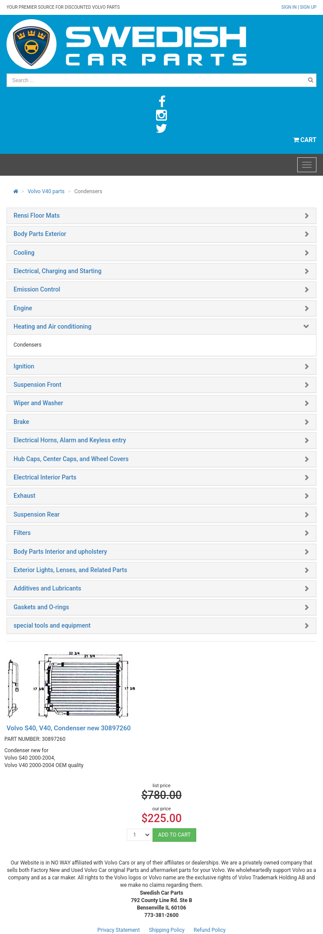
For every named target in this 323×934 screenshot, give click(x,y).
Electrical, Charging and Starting (57, 270)
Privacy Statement (118, 930)
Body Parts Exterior (40, 233)
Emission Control (37, 289)
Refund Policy (210, 930)
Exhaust (24, 495)
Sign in (289, 7)
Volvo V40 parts (46, 191)
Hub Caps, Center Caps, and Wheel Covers (71, 458)
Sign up (308, 7)
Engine (23, 308)
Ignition (24, 366)
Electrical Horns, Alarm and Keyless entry (70, 440)
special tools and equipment (52, 625)
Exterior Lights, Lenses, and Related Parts (70, 569)
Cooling (24, 252)
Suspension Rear (36, 514)
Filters (22, 532)
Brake (21, 421)
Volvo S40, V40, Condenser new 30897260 (69, 728)
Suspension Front (37, 384)
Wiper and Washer (38, 402)
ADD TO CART (174, 835)
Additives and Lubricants (47, 588)
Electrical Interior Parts (45, 477)
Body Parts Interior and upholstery (60, 551)
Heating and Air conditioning (52, 326)
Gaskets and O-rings (41, 607)
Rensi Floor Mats (37, 215)
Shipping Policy (167, 930)
